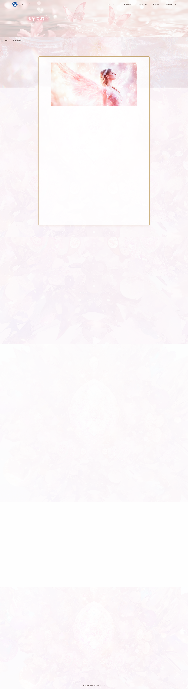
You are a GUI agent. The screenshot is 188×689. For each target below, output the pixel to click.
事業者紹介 (128, 4)
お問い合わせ (171, 4)
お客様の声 (142, 4)
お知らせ (156, 4)
